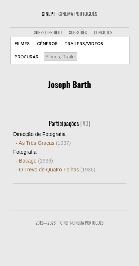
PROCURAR (26, 57)
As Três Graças (45, 143)
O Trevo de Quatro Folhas (57, 170)
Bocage (36, 161)
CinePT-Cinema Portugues (81, 223)
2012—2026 (46, 223)
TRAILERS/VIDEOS (84, 43)
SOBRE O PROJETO (48, 32)
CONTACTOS (103, 32)
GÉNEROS (47, 43)
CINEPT (69, 13)
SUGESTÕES (78, 32)
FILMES (22, 43)
